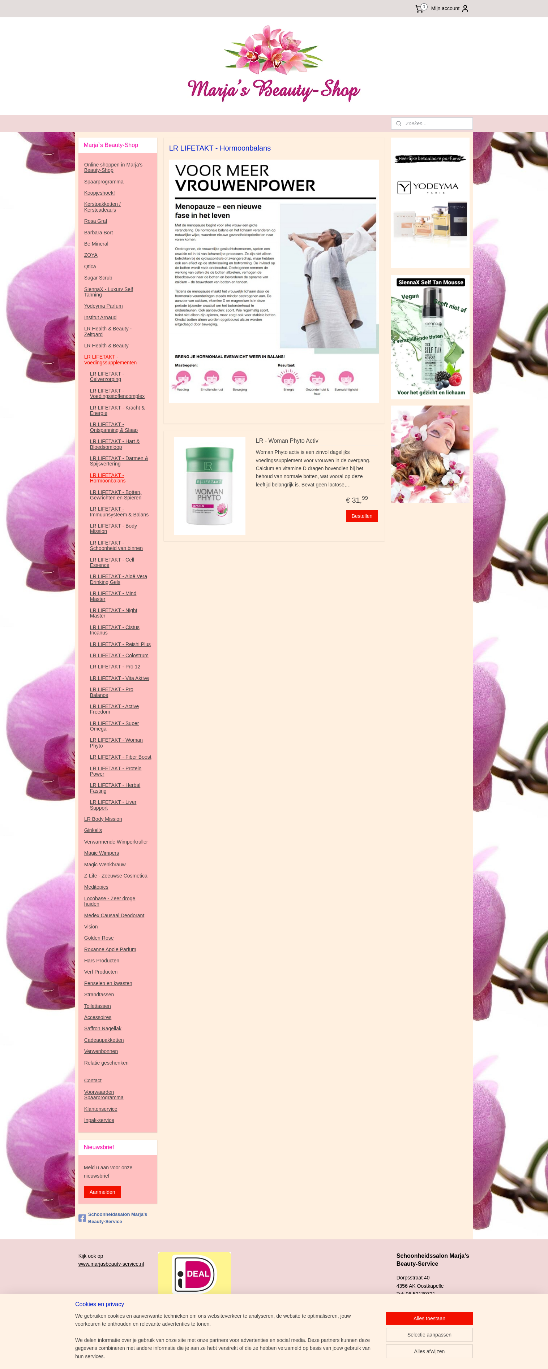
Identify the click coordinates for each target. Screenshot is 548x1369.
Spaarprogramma (104, 182)
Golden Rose (99, 938)
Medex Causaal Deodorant (114, 915)
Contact (93, 1080)
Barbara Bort (98, 232)
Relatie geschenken (106, 1063)
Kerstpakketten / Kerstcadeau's (102, 206)
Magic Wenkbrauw (105, 864)
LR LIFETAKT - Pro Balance (111, 692)
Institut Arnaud (100, 317)
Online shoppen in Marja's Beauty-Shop (113, 167)
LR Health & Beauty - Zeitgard (108, 331)
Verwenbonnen (101, 1051)
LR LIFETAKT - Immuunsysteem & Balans (119, 511)
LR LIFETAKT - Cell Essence (112, 562)
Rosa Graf (95, 221)
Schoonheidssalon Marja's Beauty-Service (112, 1218)
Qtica (90, 266)
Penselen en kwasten (108, 983)
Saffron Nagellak (102, 1028)
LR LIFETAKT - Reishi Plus (120, 644)
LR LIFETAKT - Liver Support (113, 804)
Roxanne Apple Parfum (110, 949)
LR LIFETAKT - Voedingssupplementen (110, 359)
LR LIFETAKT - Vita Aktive (119, 678)
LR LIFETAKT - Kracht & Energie (117, 410)
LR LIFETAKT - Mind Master (113, 596)
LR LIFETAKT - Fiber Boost (120, 757)
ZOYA (91, 255)
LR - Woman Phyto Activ (287, 441)
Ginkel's (93, 830)
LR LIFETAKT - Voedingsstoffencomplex (117, 393)
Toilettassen (97, 1006)
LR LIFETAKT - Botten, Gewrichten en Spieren (116, 495)
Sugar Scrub (98, 278)
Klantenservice (100, 1109)
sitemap (303, 1355)
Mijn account (450, 8)
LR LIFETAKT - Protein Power (116, 771)
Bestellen (361, 516)
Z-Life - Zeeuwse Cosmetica (115, 876)
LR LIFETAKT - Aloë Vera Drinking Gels (118, 579)
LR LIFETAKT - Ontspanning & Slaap (114, 427)
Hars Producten (101, 960)
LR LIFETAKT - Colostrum (119, 655)
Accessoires (97, 1017)
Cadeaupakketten (104, 1040)
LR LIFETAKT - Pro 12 (115, 667)
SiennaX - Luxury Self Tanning (108, 292)
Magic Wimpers (101, 853)
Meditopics (96, 887)
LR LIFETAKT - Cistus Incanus (115, 630)
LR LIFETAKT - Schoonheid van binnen (116, 545)
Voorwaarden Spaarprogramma (104, 1094)
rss (316, 1355)
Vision (91, 927)
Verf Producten (101, 972)
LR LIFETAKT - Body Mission (113, 528)
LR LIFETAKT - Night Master (113, 613)
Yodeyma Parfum (103, 306)
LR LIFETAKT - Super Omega (114, 726)
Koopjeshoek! (99, 193)
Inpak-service (99, 1120)
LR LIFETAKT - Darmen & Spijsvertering (119, 461)
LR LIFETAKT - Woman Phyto (116, 742)
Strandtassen (99, 994)
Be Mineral (96, 244)
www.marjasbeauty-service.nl (111, 1264)
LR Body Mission (103, 819)
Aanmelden (102, 1192)
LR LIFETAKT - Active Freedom (114, 709)
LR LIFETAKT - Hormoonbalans (108, 478)
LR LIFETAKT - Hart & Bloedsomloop (115, 444)
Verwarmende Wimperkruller (116, 842)
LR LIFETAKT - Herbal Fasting (115, 787)
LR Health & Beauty (106, 345)
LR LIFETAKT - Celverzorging (107, 376)
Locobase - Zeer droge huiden (110, 901)
